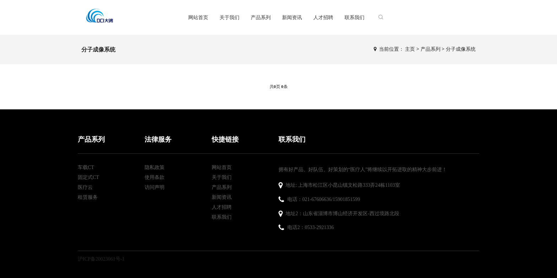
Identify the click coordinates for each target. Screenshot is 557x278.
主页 (410, 48)
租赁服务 (88, 197)
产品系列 (261, 17)
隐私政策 (154, 167)
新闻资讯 (292, 17)
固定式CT (88, 177)
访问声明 (154, 187)
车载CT (86, 167)
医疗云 (85, 187)
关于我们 (229, 17)
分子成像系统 (461, 48)
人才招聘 (323, 17)
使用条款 (154, 177)
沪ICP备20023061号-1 (101, 259)
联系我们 (354, 17)
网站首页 (198, 17)
